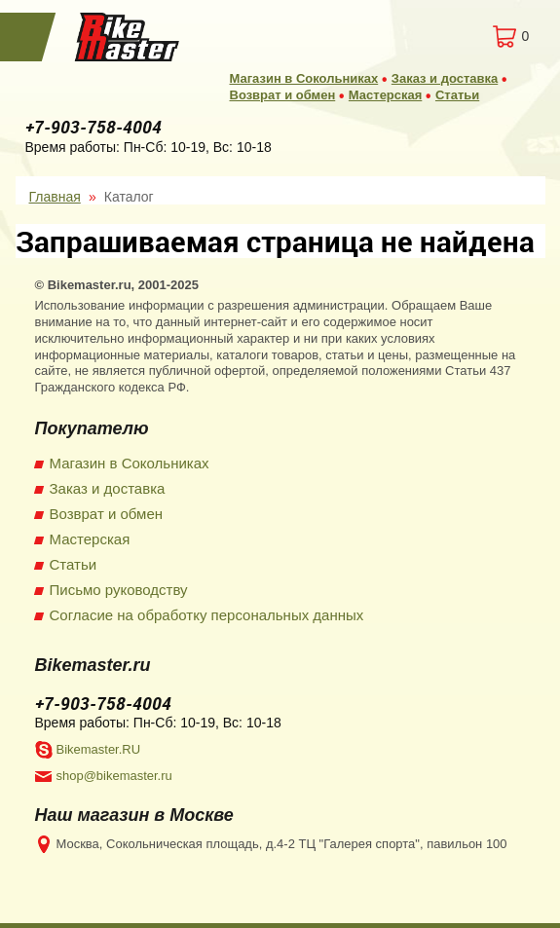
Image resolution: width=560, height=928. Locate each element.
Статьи (457, 95)
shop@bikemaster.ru (114, 775)
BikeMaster (127, 37)
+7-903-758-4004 (93, 126)
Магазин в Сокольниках (304, 78)
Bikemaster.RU (98, 749)
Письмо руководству (119, 589)
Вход (431, 36)
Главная (55, 196)
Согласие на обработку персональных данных (207, 615)
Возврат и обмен (283, 95)
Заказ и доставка (445, 78)
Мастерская (385, 95)
